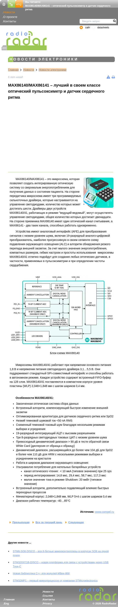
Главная (13, 69)
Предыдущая (20, 522)
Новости (9, 12)
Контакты (9, 21)
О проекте (10, 16)
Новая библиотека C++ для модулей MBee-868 (41, 573)
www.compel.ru (104, 511)
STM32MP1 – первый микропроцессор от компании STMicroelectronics (55, 580)
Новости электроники (53, 69)
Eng (6, 603)
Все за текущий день (48, 522)
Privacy (47, 603)
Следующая (76, 522)
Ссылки (48, 595)
